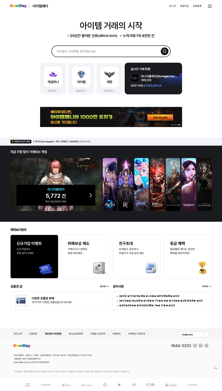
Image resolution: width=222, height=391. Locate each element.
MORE (104, 286)
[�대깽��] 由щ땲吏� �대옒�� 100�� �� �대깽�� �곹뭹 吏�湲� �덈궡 (161, 300)
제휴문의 (117, 333)
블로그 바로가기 (195, 346)
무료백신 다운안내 (136, 333)
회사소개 (18, 333)
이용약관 (33, 333)
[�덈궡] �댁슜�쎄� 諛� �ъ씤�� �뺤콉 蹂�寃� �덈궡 (149, 296)
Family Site (187, 335)
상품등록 (197, 6)
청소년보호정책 (76, 333)
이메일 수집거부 (97, 333)
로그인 (172, 6)
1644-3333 (181, 346)
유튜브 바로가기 (206, 346)
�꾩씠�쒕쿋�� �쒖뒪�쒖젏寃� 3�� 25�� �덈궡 (147, 305)
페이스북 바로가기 (201, 346)
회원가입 (184, 6)
